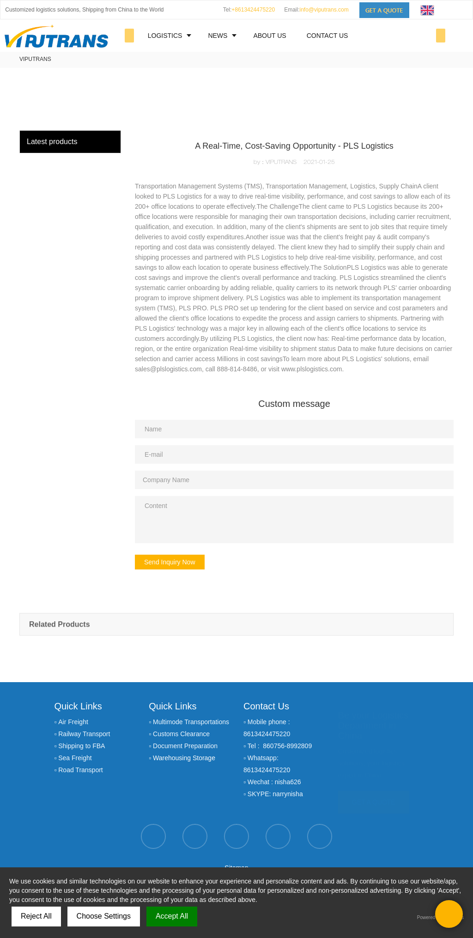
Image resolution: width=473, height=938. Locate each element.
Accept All (172, 916)
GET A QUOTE (373, 797)
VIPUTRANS (35, 59)
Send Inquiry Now (169, 562)
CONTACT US (327, 35)
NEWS (217, 35)
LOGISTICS (165, 35)
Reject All (36, 916)
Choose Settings (104, 916)
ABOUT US (269, 35)
